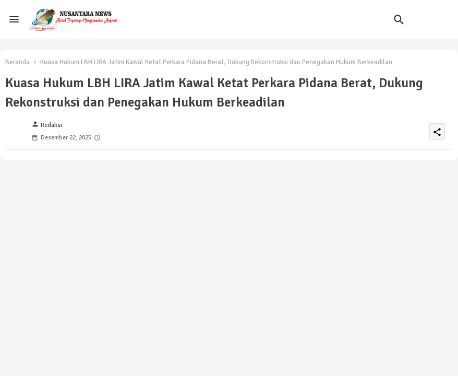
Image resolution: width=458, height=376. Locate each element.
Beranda (17, 62)
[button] (399, 19)
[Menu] (14, 19)
